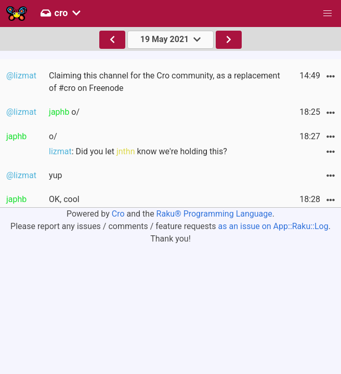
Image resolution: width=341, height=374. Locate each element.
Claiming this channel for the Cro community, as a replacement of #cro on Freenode (164, 82)
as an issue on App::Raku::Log (273, 226)
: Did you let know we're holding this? (138, 151)
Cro (118, 214)
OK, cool (64, 199)
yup (55, 175)
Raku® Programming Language (214, 214)
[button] (327, 13)
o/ (64, 112)
